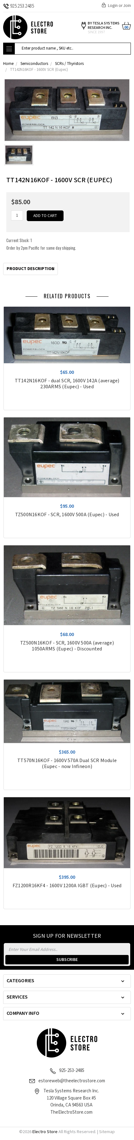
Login (113, 5)
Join (127, 5)
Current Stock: (41, 244)
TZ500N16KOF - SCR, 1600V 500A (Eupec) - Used (67, 515)
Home (8, 63)
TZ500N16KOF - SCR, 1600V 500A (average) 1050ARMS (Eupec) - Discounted (67, 646)
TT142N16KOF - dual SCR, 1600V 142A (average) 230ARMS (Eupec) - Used (67, 384)
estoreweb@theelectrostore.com (71, 1081)
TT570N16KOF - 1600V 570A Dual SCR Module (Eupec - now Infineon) (67, 763)
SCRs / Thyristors (69, 63)
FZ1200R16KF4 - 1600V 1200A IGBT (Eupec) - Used (67, 886)
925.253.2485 (18, 6)
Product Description (30, 269)
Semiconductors (34, 63)
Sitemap (107, 1132)
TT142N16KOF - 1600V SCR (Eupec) (39, 69)
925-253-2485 (71, 1071)
